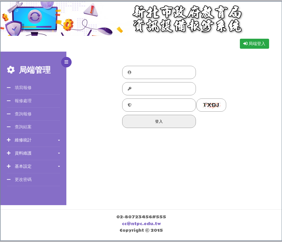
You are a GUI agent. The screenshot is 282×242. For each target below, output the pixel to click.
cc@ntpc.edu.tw (141, 224)
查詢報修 (19, 114)
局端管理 (29, 70)
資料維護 (19, 153)
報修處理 (19, 100)
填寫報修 (19, 87)
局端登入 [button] (254, 43)
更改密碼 (19, 179)
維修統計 (19, 140)
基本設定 (19, 166)
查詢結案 (19, 127)
